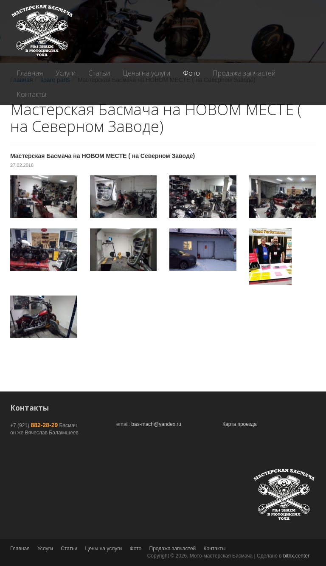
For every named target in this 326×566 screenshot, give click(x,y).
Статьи (99, 73)
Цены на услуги (146, 73)
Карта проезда (239, 424)
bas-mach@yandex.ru (156, 424)
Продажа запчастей (244, 73)
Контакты (31, 94)
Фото (191, 73)
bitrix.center (296, 556)
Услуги (66, 73)
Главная (30, 73)
